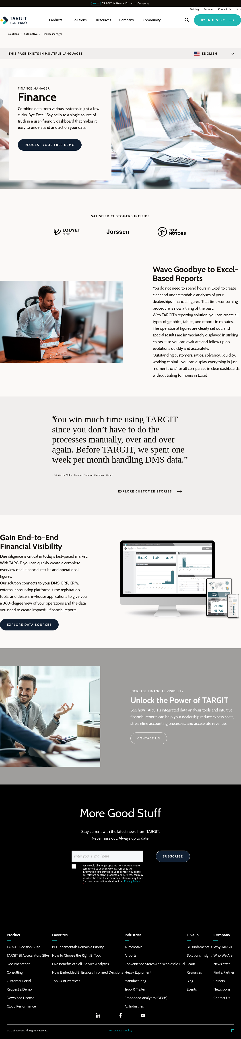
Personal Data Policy (120, 1030)
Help (238, 9)
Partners (208, 9)
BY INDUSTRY (217, 20)
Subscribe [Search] (173, 856)
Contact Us (224, 9)
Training (194, 9)
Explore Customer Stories (150, 491)
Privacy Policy (132, 881)
